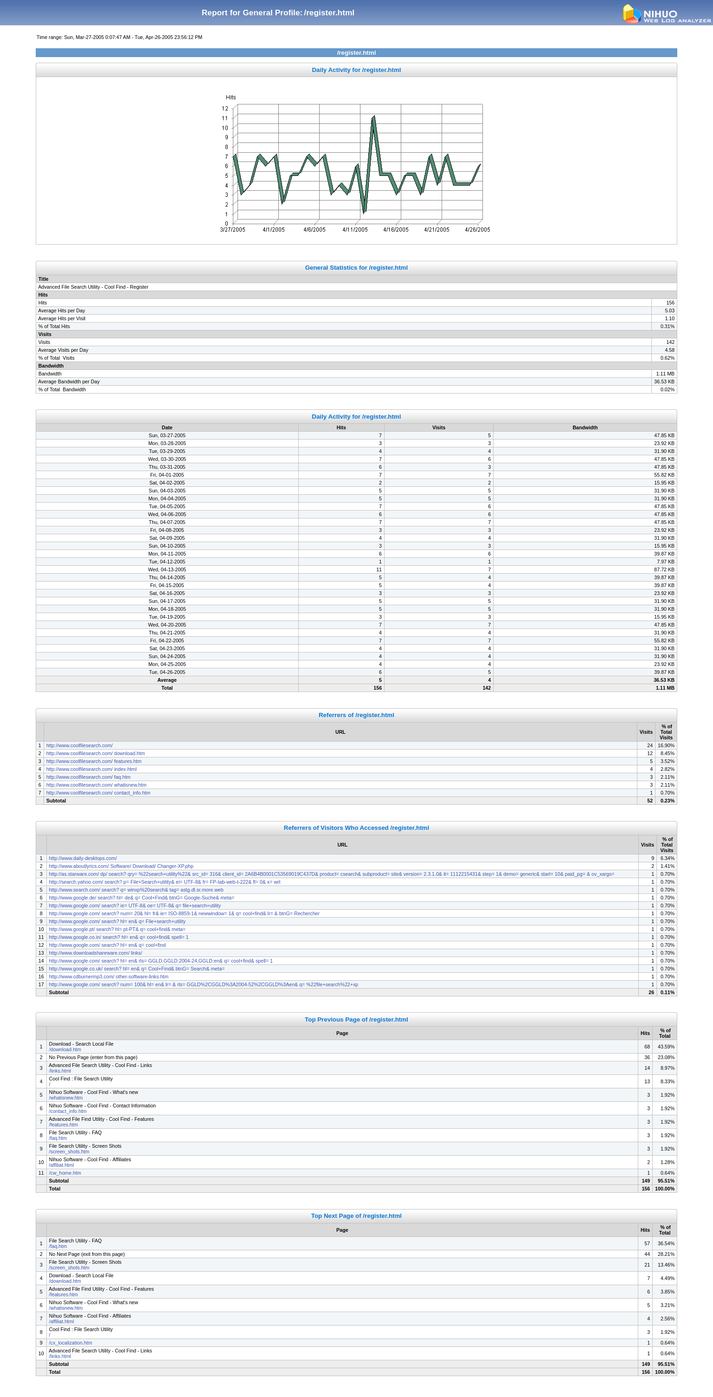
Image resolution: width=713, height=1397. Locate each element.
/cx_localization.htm (70, 1342)
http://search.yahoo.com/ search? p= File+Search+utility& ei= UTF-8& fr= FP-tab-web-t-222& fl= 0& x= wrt (165, 882)
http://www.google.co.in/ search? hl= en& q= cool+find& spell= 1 (119, 937)
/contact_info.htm (68, 1111)
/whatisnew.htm (66, 1097)
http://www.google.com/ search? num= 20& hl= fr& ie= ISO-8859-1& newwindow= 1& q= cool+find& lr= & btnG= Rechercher (184, 913)
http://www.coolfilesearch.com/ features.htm (94, 761)
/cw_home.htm (65, 1173)
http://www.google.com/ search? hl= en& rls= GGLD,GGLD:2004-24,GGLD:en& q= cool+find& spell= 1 (161, 961)
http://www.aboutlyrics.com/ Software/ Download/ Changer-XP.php (121, 866)
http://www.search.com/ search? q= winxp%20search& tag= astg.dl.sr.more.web (136, 890)
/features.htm (63, 1124)
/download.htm (65, 1049)
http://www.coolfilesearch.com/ (80, 745)
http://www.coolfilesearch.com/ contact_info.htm (98, 793)
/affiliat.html (61, 1165)
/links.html (60, 1071)
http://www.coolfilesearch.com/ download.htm (95, 753)
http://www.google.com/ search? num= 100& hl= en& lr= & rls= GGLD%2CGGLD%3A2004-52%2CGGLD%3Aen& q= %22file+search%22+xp (204, 984)
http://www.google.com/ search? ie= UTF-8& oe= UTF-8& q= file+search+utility (135, 905)
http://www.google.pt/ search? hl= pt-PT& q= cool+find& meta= (118, 929)
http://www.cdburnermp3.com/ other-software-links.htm (109, 976)
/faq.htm (58, 1138)
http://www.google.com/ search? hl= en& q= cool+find (107, 945)
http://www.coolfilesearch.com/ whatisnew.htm (96, 785)
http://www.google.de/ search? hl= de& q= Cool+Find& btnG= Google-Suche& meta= (142, 897)
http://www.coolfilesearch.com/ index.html (91, 769)
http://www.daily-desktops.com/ (83, 858)
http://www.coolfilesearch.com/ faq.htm (88, 777)
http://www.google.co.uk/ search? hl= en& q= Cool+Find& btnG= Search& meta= (137, 968)
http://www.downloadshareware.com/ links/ (96, 953)
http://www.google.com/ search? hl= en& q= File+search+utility (117, 921)
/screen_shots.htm (69, 1151)
